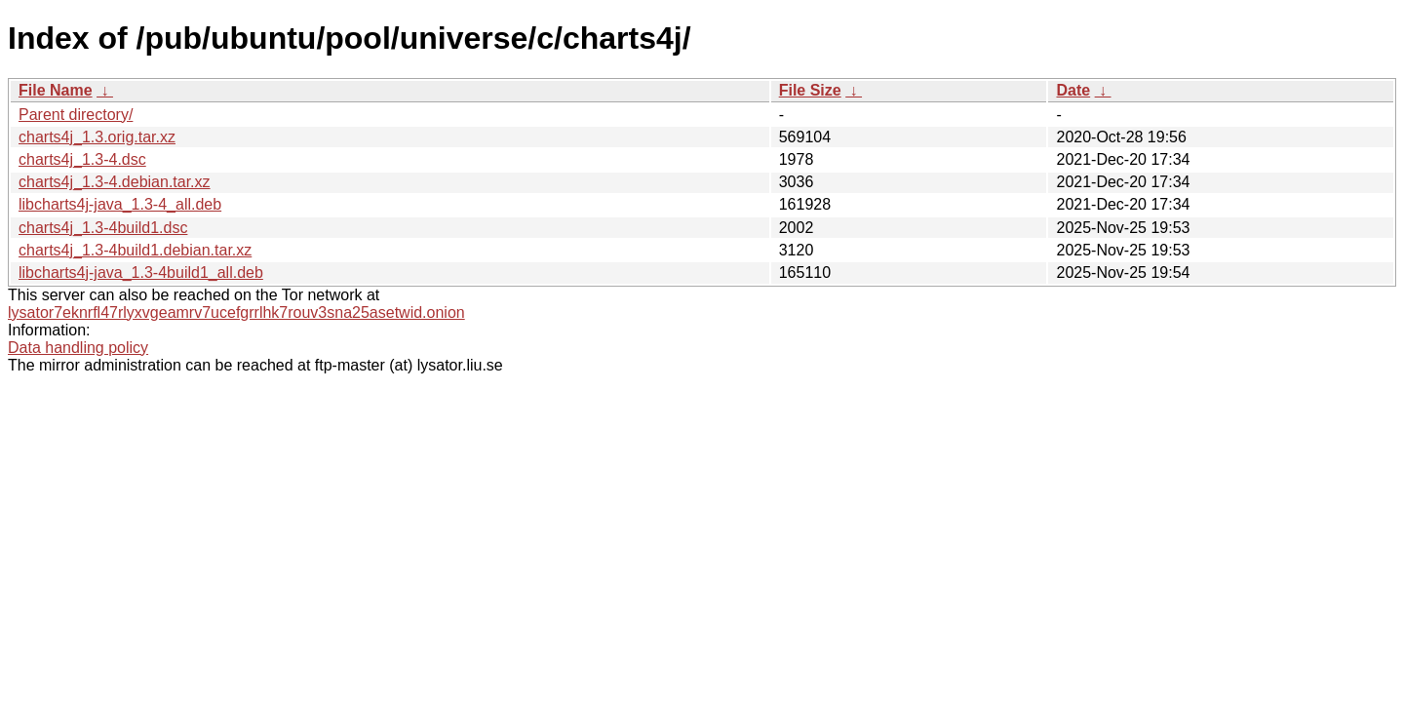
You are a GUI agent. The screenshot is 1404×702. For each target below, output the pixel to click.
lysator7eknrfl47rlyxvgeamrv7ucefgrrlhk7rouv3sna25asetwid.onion (236, 312)
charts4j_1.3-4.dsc (82, 159)
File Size (810, 90)
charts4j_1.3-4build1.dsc (103, 227)
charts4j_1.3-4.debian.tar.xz (115, 182)
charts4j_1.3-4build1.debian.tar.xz (135, 250)
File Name (56, 90)
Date (1073, 90)
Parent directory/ (76, 114)
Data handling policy (78, 347)
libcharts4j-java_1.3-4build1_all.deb (141, 272)
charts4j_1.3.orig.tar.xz (97, 137)
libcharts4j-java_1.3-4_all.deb (120, 204)
